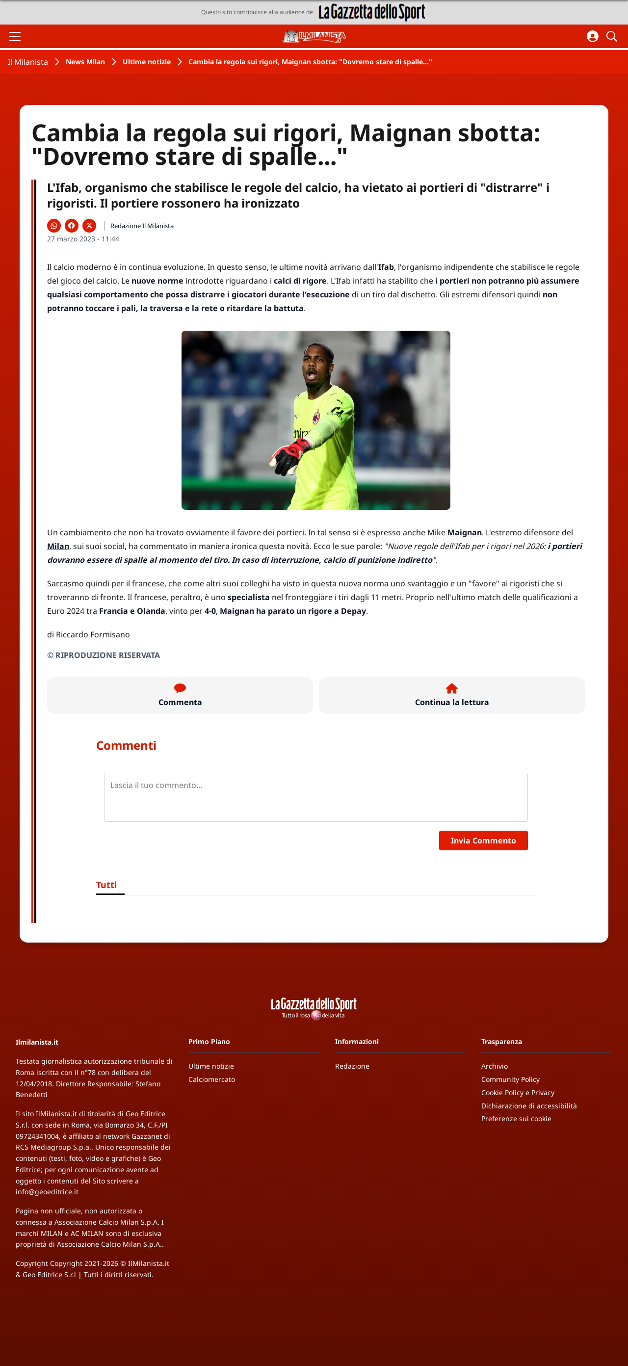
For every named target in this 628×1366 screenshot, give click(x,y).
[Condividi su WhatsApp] (54, 226)
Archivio (494, 1066)
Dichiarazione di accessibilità (529, 1105)
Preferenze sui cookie (516, 1118)
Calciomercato (211, 1079)
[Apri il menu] (15, 36)
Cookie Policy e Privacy (517, 1092)
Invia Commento (483, 840)
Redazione (352, 1066)
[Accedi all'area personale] (593, 36)
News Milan (85, 61)
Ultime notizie (147, 61)
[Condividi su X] (89, 226)
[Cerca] (613, 36)
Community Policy (510, 1079)
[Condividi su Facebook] (71, 226)
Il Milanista (28, 61)
